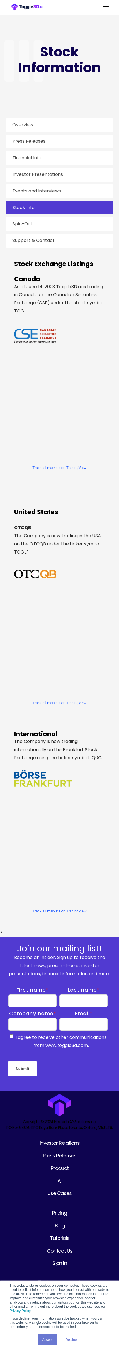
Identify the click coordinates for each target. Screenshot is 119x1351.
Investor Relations (60, 1142)
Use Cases (59, 1193)
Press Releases (59, 1155)
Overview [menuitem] (22, 125)
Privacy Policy (20, 1311)
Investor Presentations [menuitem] (37, 174)
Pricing (59, 1212)
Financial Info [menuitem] (26, 158)
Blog (60, 1225)
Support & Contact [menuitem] (33, 240)
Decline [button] (71, 1340)
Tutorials (59, 1238)
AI (59, 1180)
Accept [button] (47, 1340)
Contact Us (59, 1250)
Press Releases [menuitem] (28, 141)
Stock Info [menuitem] (23, 207)
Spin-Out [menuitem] (22, 224)
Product (60, 1168)
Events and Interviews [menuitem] (36, 191)
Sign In (59, 1263)
